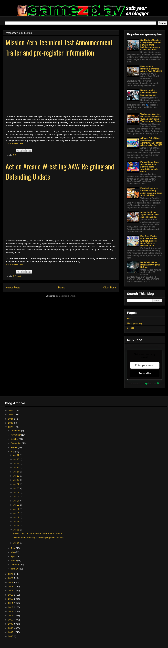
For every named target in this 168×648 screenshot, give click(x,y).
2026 (11, 410)
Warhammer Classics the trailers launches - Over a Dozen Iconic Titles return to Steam (150, 117)
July (13, 451)
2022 (11, 427)
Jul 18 (16, 496)
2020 (11, 578)
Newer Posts (13, 287)
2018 (11, 586)
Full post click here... (15, 143)
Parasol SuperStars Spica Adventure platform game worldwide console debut (149, 167)
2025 (11, 414)
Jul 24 (16, 472)
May (13, 552)
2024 (11, 419)
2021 (11, 574)
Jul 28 (16, 463)
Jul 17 (16, 501)
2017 (11, 590)
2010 (11, 620)
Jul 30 (16, 459)
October (15, 439)
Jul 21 (16, 484)
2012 (11, 611)
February (15, 564)
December (16, 430)
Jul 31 (16, 455)
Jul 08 (16, 521)
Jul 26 (16, 467)
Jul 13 (16, 513)
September (16, 443)
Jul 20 (16, 488)
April (13, 556)
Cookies (130, 328)
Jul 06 (16, 530)
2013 (11, 607)
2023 (11, 423)
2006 (11, 636)
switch (20, 276)
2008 (11, 628)
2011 (11, 615)
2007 (11, 632)
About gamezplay (134, 323)
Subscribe (144, 373)
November (16, 435)
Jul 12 (16, 517)
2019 (11, 582)
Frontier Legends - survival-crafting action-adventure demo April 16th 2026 (151, 191)
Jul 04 (16, 543)
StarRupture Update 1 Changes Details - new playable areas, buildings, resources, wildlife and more (150, 45)
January (15, 569)
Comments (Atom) (67, 296)
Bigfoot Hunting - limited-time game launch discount (148, 92)
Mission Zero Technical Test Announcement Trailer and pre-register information (59, 47)
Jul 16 (16, 505)
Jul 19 (16, 492)
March (14, 560)
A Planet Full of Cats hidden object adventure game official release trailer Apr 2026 (151, 141)
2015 (11, 599)
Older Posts (109, 287)
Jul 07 (16, 525)
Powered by (144, 383)
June (13, 548)
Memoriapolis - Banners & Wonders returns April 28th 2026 (151, 68)
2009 (11, 624)
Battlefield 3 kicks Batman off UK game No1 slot (150, 264)
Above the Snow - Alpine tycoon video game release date (149, 214)
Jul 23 (16, 476)
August (14, 447)
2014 (11, 603)
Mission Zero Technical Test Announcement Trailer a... (38, 533)
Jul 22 (16, 480)
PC (14, 155)
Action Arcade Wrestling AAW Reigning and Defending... (39, 537)
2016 (11, 595)
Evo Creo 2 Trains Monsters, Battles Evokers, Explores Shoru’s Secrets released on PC (149, 241)
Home (61, 287)
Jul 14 (16, 509)
